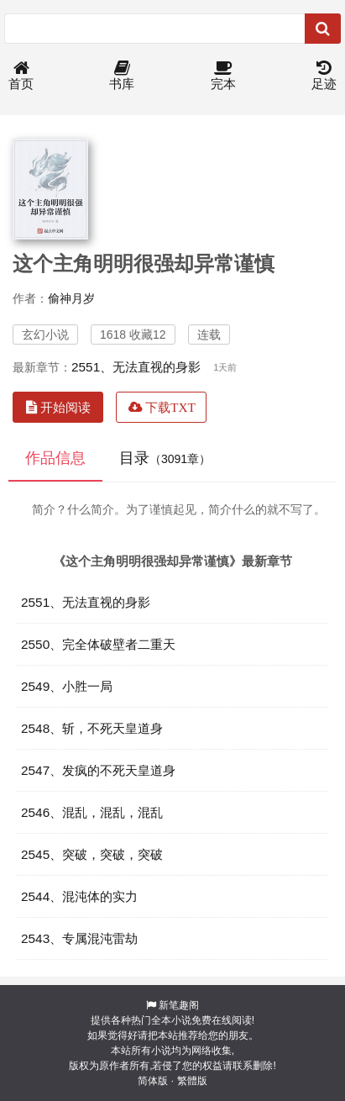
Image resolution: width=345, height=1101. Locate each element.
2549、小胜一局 (66, 686)
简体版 (153, 1081)
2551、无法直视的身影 (136, 367)
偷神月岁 (71, 298)
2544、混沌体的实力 (79, 896)
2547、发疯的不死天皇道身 (98, 770)
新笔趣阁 (179, 1005)
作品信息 (55, 458)
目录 (165, 458)
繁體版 (192, 1081)
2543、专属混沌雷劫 (79, 938)
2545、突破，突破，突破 (92, 854)
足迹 (324, 76)
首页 (21, 76)
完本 (223, 76)
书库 (121, 76)
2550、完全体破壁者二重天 (98, 644)
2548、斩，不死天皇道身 (92, 728)
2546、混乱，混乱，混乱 (92, 812)
